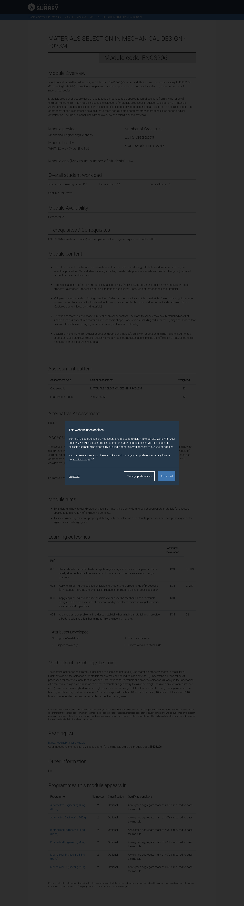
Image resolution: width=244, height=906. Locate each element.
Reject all (74, 476)
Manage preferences (139, 476)
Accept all (167, 476)
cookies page (83, 459)
